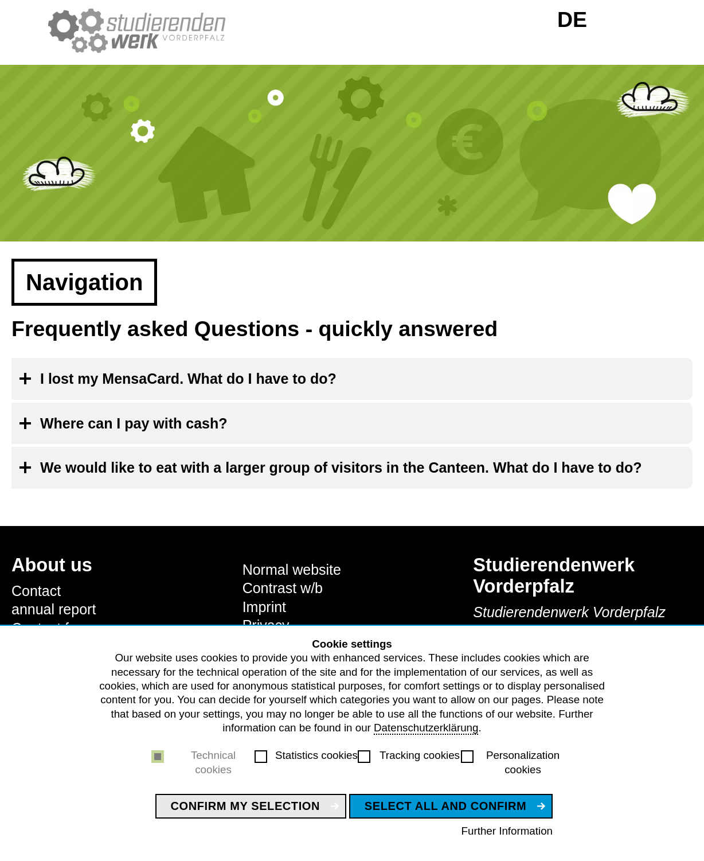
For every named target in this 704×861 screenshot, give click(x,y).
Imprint (264, 607)
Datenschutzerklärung (426, 728)
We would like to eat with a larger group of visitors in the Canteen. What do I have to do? (341, 467)
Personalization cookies (523, 762)
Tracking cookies (420, 755)
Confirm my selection (245, 806)
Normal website (292, 570)
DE (572, 19)
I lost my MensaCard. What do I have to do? (188, 379)
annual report (53, 609)
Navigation (84, 282)
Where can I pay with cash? (133, 423)
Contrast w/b (283, 588)
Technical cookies (213, 762)
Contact (36, 591)
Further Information (507, 831)
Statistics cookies (316, 755)
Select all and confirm (445, 806)
